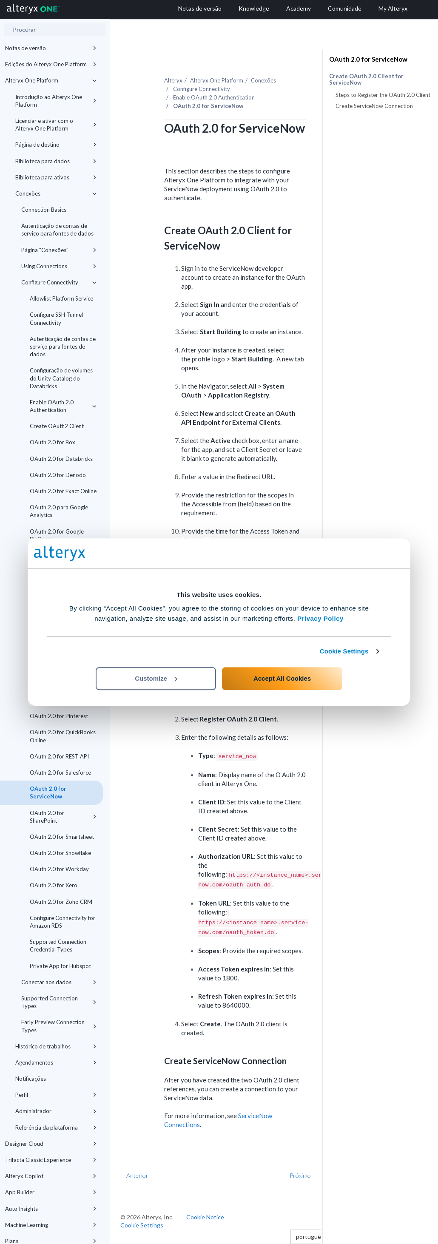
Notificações (30, 1078)
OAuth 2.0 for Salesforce (60, 772)
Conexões (56, 193)
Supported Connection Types (59, 1002)
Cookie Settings (344, 651)
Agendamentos (56, 1062)
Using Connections (59, 266)
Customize (156, 678)
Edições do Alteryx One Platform (51, 64)
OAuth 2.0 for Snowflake (60, 852)
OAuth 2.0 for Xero (53, 885)
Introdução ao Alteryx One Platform (56, 101)
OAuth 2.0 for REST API (59, 756)
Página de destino (56, 144)
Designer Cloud (51, 1143)
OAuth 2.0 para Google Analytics (59, 511)
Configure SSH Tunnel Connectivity (56, 318)
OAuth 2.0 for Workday (59, 869)
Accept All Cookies (282, 678)
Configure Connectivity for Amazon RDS (62, 922)
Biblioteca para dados (56, 161)
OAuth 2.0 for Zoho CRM (61, 901)
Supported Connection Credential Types (58, 945)
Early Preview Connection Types (59, 1026)
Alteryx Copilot (51, 1176)
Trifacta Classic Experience (51, 1159)
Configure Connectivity (59, 282)
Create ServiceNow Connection (374, 105)
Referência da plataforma (56, 1127)
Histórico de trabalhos (56, 1046)
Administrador (56, 1111)
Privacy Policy (320, 618)
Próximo (300, 1175)
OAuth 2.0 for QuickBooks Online (63, 736)
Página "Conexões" (59, 250)
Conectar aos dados (59, 982)
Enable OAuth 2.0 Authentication (63, 406)
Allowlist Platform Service (61, 298)
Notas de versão (51, 48)
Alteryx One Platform (51, 80)
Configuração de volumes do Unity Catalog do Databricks (61, 378)
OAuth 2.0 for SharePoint (63, 816)
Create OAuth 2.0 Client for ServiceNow (366, 79)
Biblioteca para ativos (56, 177)
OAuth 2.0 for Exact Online (63, 491)
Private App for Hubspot (60, 966)
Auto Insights (51, 1208)
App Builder (51, 1192)
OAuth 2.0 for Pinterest (59, 716)
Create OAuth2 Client (57, 426)
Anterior (137, 1175)
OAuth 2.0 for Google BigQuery (57, 535)
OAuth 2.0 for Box (52, 442)
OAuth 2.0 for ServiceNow (48, 792)
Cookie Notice (205, 1217)
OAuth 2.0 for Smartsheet (62, 836)
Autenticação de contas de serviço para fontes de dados (57, 229)
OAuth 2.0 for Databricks (61, 458)
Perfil (56, 1094)
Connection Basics (43, 209)
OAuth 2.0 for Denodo (58, 474)
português (312, 1236)
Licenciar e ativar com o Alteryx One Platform (56, 124)
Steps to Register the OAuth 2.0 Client (383, 94)
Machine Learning (51, 1224)
